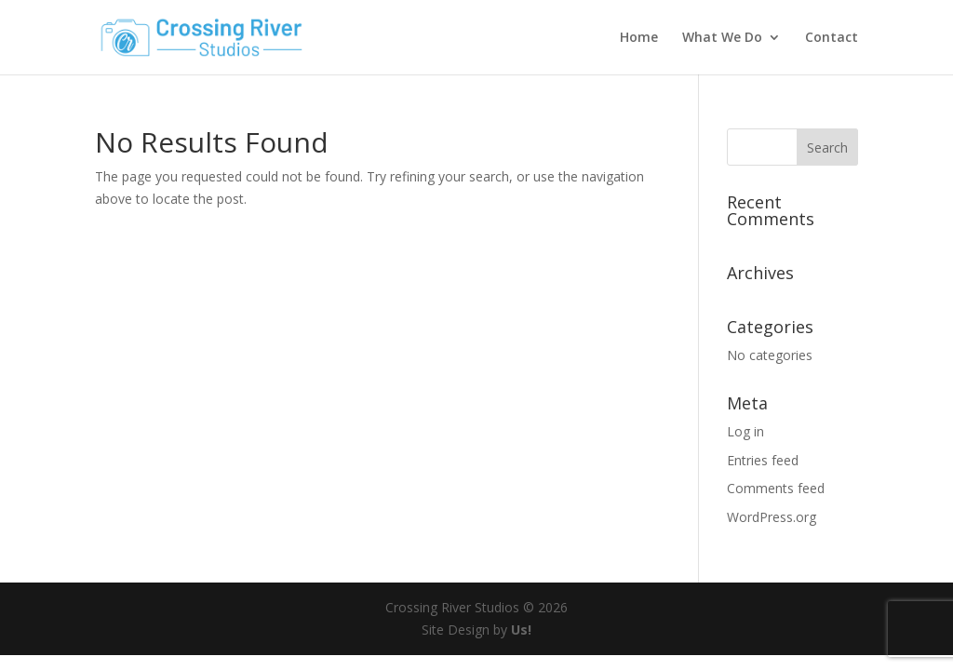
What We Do (722, 38)
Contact (831, 38)
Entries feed (763, 460)
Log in (745, 431)
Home (639, 38)
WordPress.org (771, 517)
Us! (521, 629)
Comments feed (776, 488)
